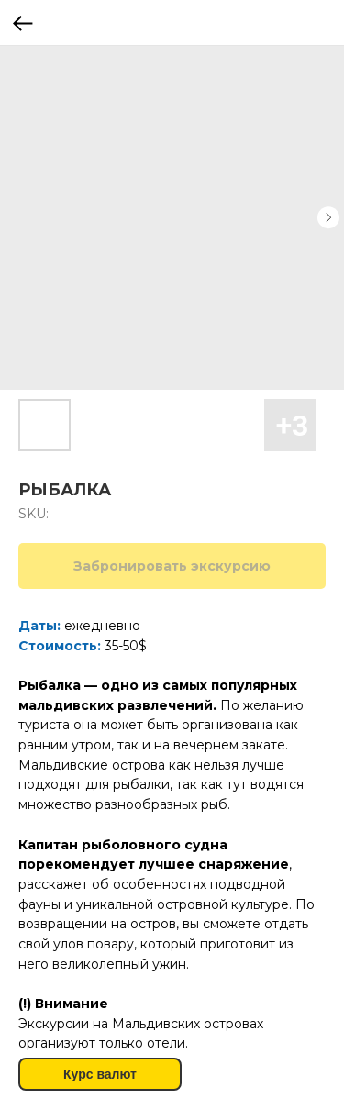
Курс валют (100, 1074)
